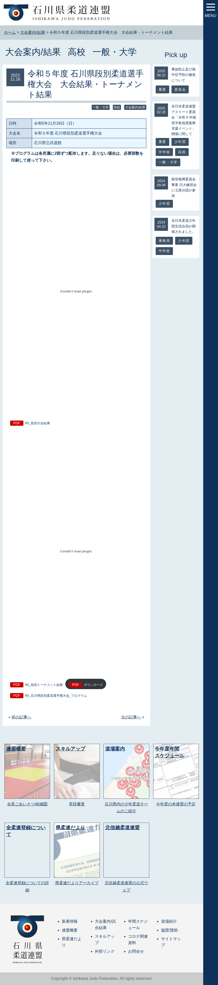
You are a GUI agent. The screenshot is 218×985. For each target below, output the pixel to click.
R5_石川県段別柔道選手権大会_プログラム (56, 695)
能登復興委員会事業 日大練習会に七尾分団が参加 (184, 187)
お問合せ (136, 951)
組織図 (42, 804)
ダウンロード (93, 685)
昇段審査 (77, 804)
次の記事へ (131, 717)
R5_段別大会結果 (37, 423)
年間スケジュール (138, 924)
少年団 (180, 142)
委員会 (180, 89)
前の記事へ (21, 717)
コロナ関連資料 (138, 939)
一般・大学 (114, 52)
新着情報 (70, 921)
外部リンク (105, 951)
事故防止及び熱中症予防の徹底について (183, 74)
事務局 (164, 241)
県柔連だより (72, 942)
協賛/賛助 (169, 930)
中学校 (164, 152)
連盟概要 (70, 930)
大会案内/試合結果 (105, 924)
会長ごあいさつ (21, 804)
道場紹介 (169, 921)
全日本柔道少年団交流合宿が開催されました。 (183, 226)
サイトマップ (171, 942)
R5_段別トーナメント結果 (44, 685)
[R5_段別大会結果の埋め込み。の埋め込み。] (76, 291)
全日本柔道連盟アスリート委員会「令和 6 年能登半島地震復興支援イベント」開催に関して (183, 120)
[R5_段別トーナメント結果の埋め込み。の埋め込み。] (76, 551)
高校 (76, 52)
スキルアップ (105, 939)
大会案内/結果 (33, 52)
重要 (162, 89)
